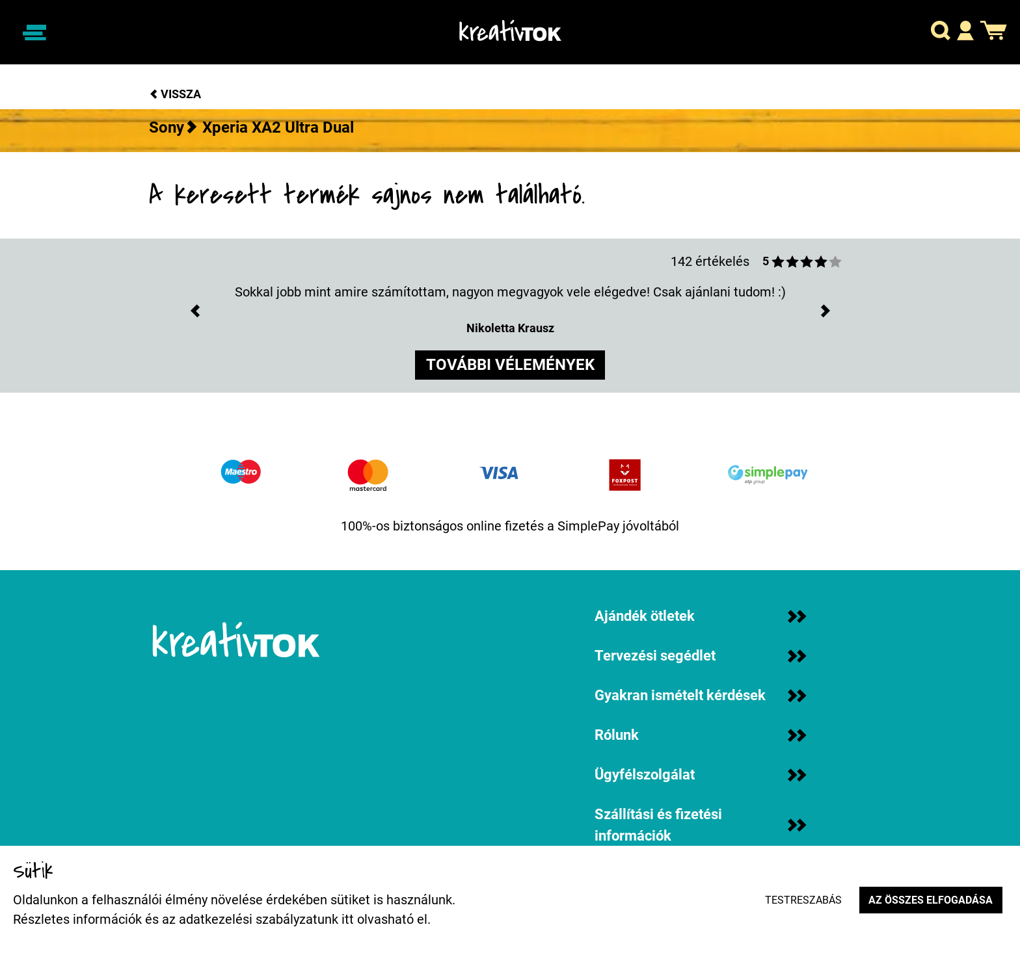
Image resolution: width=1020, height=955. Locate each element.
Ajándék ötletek (700, 616)
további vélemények (510, 366)
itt (348, 919)
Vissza (175, 94)
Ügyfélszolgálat (700, 774)
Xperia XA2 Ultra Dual (278, 127)
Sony (166, 127)
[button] (940, 32)
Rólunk (700, 735)
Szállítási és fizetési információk (700, 825)
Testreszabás (801, 900)
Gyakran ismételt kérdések (700, 695)
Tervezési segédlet (700, 656)
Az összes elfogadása (930, 900)
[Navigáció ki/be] (34, 32)
